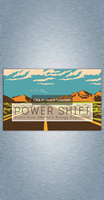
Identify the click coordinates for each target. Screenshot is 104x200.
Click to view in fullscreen (51, 100)
